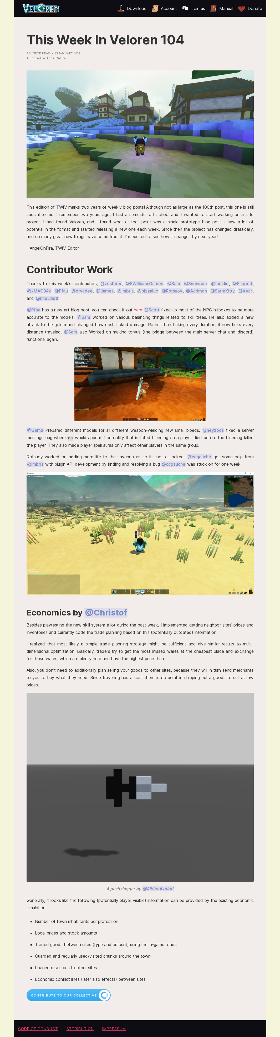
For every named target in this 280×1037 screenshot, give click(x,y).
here (138, 309)
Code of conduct (38, 1028)
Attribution (80, 1028)
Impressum (114, 1028)
